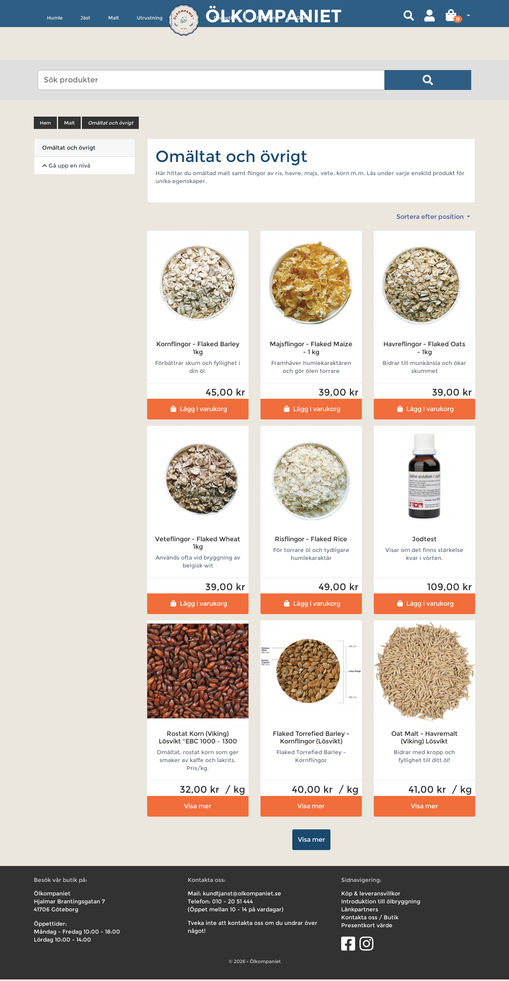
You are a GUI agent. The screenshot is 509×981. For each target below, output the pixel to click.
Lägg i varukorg (198, 410)
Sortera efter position (430, 218)
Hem (45, 124)
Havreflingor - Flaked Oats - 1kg (424, 349)
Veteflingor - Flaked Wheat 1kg (197, 544)
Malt (113, 54)
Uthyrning (266, 54)
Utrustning (150, 54)
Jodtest (424, 540)
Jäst (85, 54)
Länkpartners (359, 911)
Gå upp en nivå (66, 167)
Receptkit (225, 54)
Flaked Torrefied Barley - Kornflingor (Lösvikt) (311, 739)
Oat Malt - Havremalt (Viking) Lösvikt (424, 739)
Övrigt (188, 54)
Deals (303, 54)
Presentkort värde (366, 926)
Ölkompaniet (273, 16)
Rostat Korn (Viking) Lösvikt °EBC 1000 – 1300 (198, 739)
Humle (54, 54)
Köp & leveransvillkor (370, 895)
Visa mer (197, 807)
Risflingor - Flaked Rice (311, 540)
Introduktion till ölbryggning (380, 903)
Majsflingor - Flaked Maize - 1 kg (311, 349)
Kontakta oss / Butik (369, 918)
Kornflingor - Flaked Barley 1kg (197, 349)
